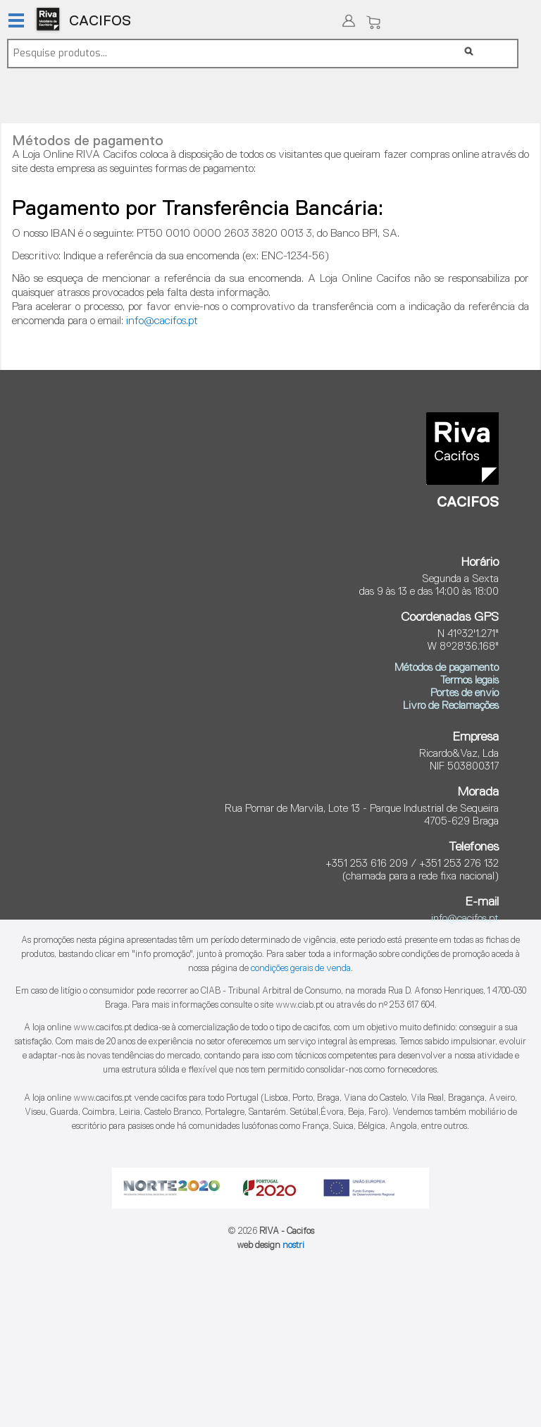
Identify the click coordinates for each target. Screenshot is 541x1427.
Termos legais (469, 680)
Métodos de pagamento (446, 667)
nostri (293, 1245)
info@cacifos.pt (162, 321)
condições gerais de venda (301, 968)
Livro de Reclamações (451, 705)
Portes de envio (464, 693)
